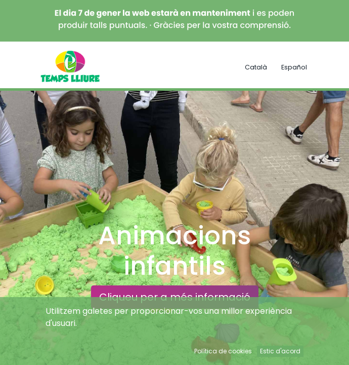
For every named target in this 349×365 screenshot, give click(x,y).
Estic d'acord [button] (280, 351)
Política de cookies (223, 351)
